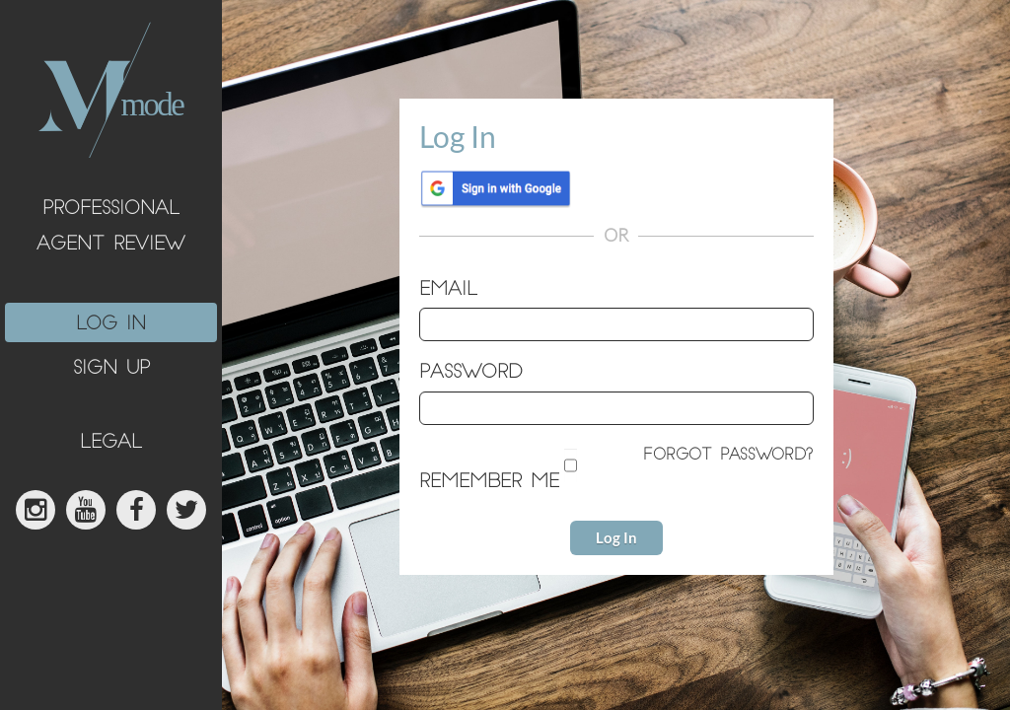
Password (471, 373)
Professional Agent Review (110, 227)
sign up (111, 369)
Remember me (489, 482)
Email (448, 290)
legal (111, 443)
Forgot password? (728, 456)
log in (111, 325)
